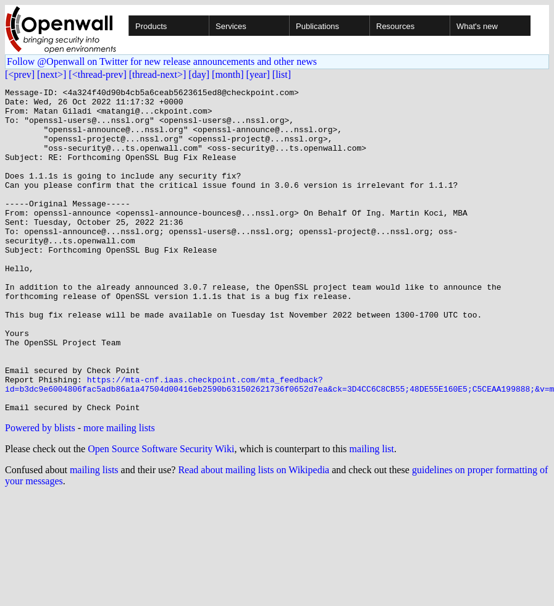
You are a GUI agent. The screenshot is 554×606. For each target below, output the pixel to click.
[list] (281, 74)
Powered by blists (40, 492)
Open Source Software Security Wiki (161, 513)
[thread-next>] (158, 74)
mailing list (372, 513)
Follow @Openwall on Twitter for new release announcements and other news (162, 61)
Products (151, 26)
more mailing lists (119, 492)
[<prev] (20, 74)
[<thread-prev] (97, 74)
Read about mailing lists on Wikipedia (253, 534)
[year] (258, 74)
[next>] (51, 74)
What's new (477, 26)
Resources (395, 26)
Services (231, 26)
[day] (198, 74)
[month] (228, 74)
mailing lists (94, 534)
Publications (317, 26)
